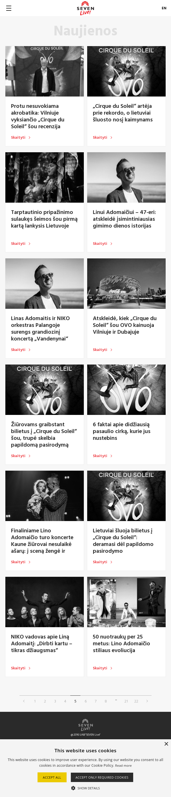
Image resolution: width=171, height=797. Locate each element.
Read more (123, 765)
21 (126, 701)
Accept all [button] (52, 777)
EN (164, 8)
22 (136, 701)
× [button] (166, 744)
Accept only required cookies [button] (102, 777)
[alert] (85, 768)
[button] (85, 787)
